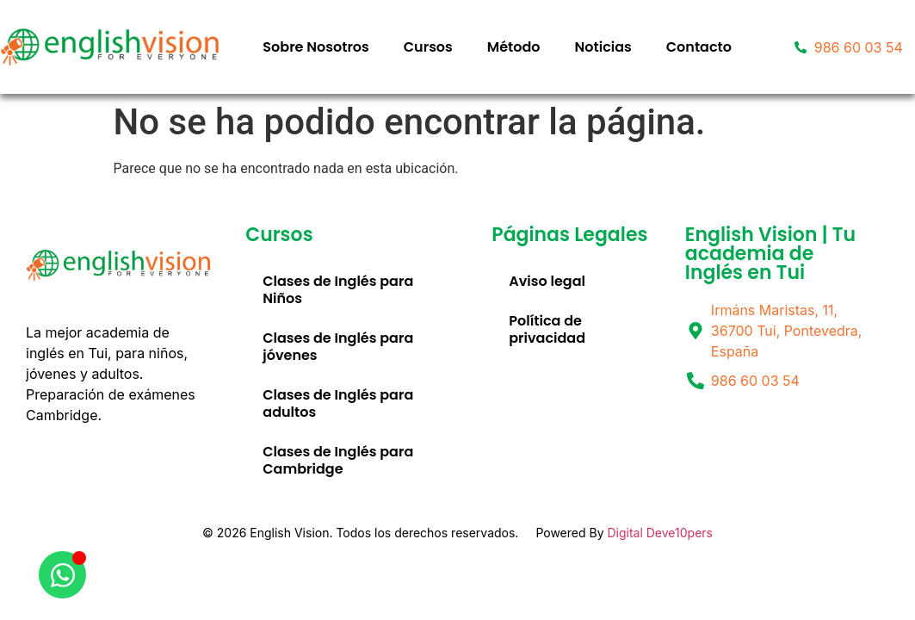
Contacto (699, 47)
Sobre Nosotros (315, 47)
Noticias (603, 47)
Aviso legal (547, 281)
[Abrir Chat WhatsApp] (62, 574)
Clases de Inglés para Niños (338, 289)
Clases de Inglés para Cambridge (338, 460)
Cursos (428, 47)
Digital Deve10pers (660, 532)
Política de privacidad (547, 329)
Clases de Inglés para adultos (338, 403)
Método (514, 47)
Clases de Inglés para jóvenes (338, 346)
